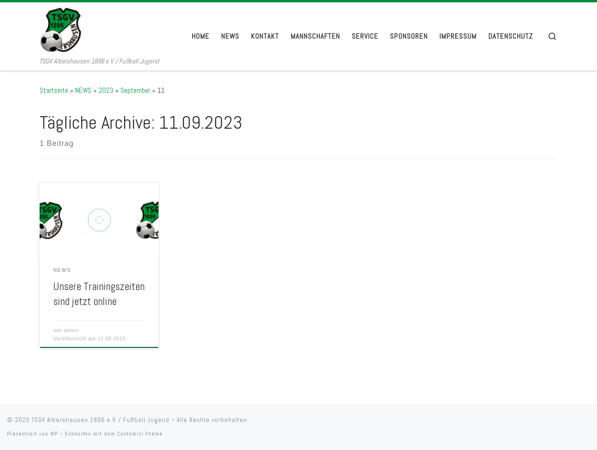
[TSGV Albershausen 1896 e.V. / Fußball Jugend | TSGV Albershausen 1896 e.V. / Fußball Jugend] (98, 29)
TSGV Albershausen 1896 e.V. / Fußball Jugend (100, 420)
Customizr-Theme (140, 433)
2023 (105, 90)
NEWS (83, 90)
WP (54, 433)
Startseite (54, 90)
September (135, 90)
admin (71, 330)
